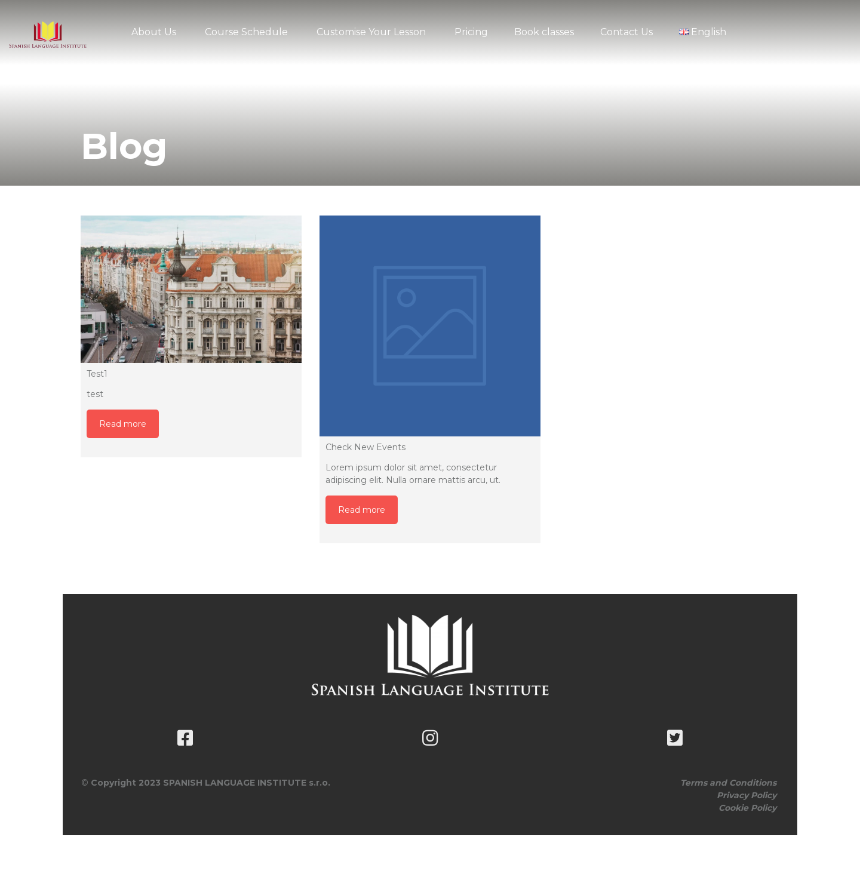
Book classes (544, 32)
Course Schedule (246, 32)
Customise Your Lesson (371, 32)
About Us (153, 32)
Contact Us (626, 32)
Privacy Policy (746, 795)
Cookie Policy (747, 807)
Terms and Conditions (728, 782)
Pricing (471, 32)
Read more (122, 424)
